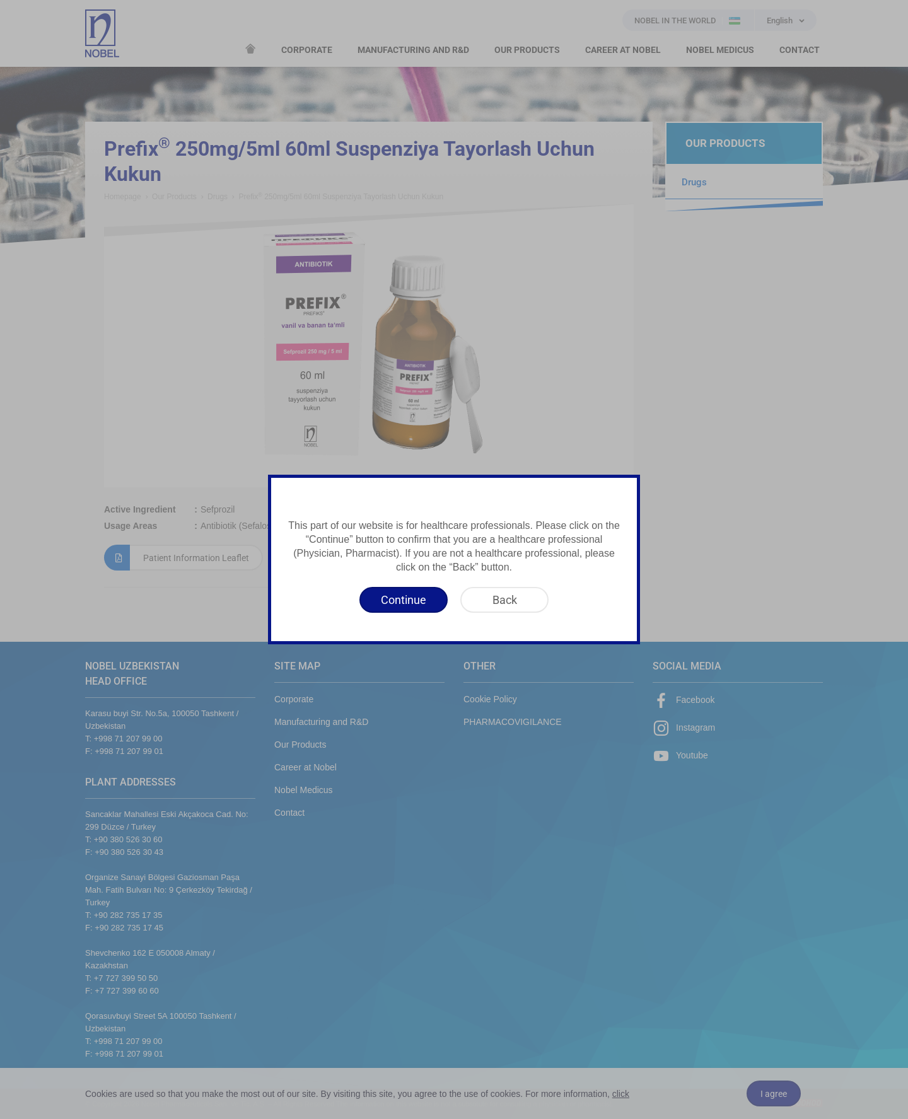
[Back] (504, 600)
